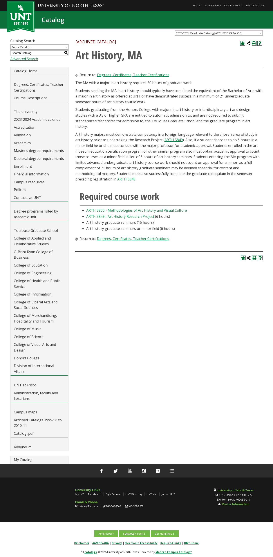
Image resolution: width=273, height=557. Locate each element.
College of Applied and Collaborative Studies (32, 241)
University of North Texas (235, 490)
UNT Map (152, 494)
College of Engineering (33, 272)
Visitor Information (235, 504)
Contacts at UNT (27, 197)
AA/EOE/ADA (100, 543)
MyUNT (197, 5)
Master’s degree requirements (39, 150)
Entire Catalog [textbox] (21, 47)
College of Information (32, 294)
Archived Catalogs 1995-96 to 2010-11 (38, 423)
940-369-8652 (135, 506)
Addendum (22, 447)
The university (26, 111)
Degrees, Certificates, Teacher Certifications (38, 87)
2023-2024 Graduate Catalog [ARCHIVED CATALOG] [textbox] (209, 33)
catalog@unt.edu (89, 506)
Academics (22, 143)
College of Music (27, 328)
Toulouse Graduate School (36, 230)
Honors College (27, 358)
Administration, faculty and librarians (36, 396)
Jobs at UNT (168, 494)
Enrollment (23, 166)
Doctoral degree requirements (39, 158)
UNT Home (191, 543)
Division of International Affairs (34, 368)
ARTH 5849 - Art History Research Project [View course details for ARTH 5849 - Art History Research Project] (120, 216)
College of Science (28, 336)
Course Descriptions (30, 98)
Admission (22, 135)
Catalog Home (25, 70)
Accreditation (24, 127)
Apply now (105, 533)
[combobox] (219, 33)
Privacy (117, 543)
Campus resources (29, 182)
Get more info (163, 533)
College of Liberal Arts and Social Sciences (36, 305)
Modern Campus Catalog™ (173, 552)
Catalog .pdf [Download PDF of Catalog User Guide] (24, 433)
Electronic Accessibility (141, 543)
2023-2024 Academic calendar (38, 119)
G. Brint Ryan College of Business (33, 254)
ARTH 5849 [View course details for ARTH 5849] (174, 139)
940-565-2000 (113, 506)
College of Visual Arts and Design (35, 347)
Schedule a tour (133, 533)
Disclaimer (81, 543)
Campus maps (25, 412)
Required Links (170, 543)
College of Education (31, 265)
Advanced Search (24, 58)
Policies (20, 189)
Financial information (31, 174)
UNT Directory (255, 5)
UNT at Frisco (25, 385)
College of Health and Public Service (37, 283)
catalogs (91, 552)
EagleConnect (233, 5)
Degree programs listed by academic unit (36, 214)
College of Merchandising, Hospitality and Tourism (35, 318)
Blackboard (213, 5)
